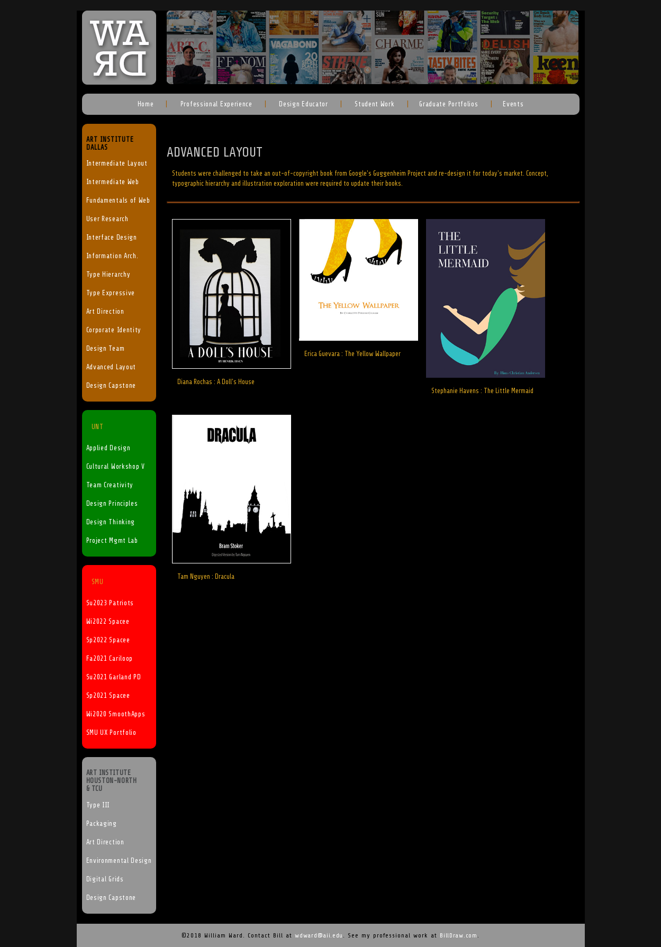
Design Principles (112, 503)
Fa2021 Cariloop (109, 658)
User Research (107, 219)
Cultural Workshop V (115, 466)
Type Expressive (110, 293)
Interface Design (111, 237)
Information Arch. (112, 256)
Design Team (105, 348)
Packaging (101, 823)
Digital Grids (105, 879)
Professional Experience (215, 104)
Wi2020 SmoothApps (116, 714)
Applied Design (108, 448)
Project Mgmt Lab (112, 540)
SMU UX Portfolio (111, 732)
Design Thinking (110, 522)
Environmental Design (119, 860)
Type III (98, 805)
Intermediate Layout (117, 163)
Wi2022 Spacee (108, 621)
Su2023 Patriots (110, 603)
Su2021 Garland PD (113, 677)
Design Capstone (111, 385)
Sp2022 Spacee (108, 640)
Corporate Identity (114, 330)
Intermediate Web (112, 182)
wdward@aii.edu (319, 935)
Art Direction (105, 311)
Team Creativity (110, 485)
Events (513, 104)
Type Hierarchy (108, 274)
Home (146, 104)
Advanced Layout (111, 367)
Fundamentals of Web (118, 200)
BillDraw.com (458, 935)
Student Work (373, 104)
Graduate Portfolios (448, 104)
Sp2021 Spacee (108, 695)
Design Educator (302, 104)
